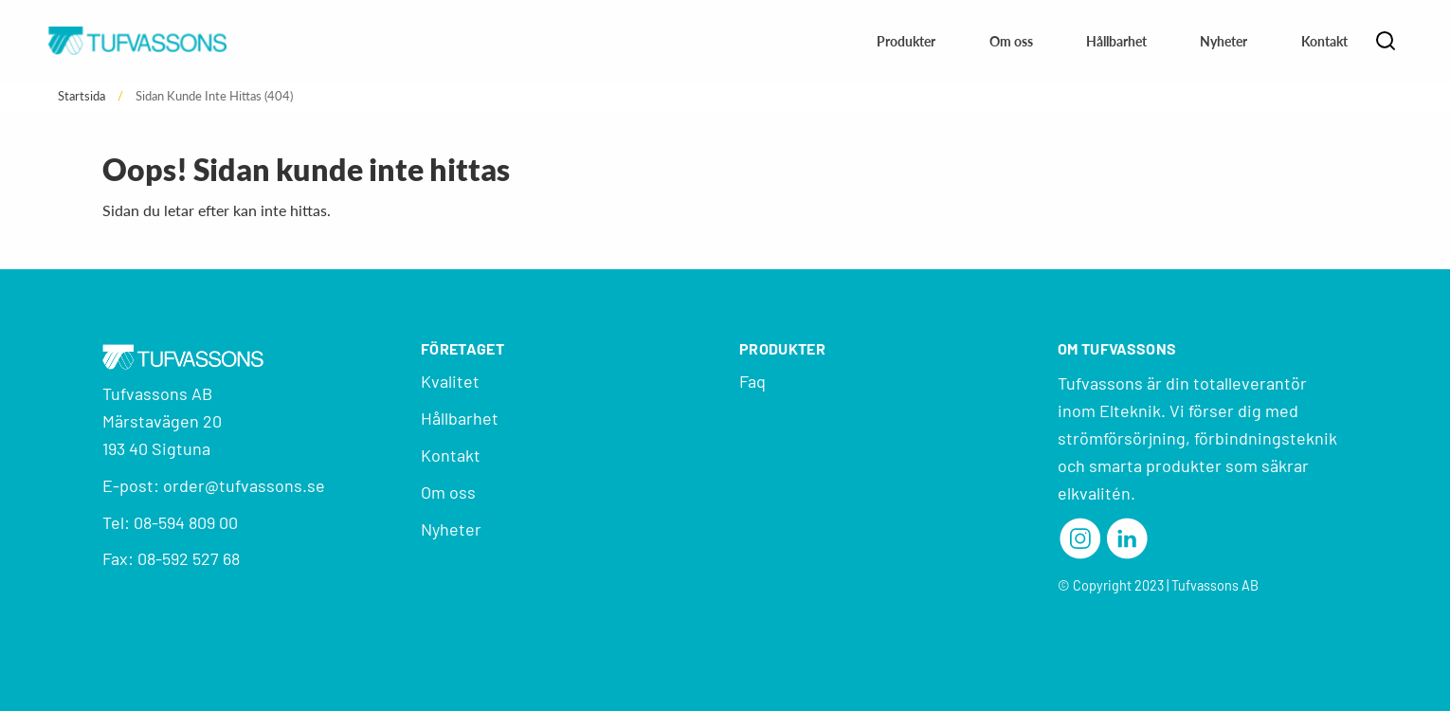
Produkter (906, 41)
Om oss (1011, 41)
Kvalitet (450, 381)
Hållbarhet (1116, 41)
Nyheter (1223, 41)
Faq (752, 381)
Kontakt (1324, 41)
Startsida (81, 96)
